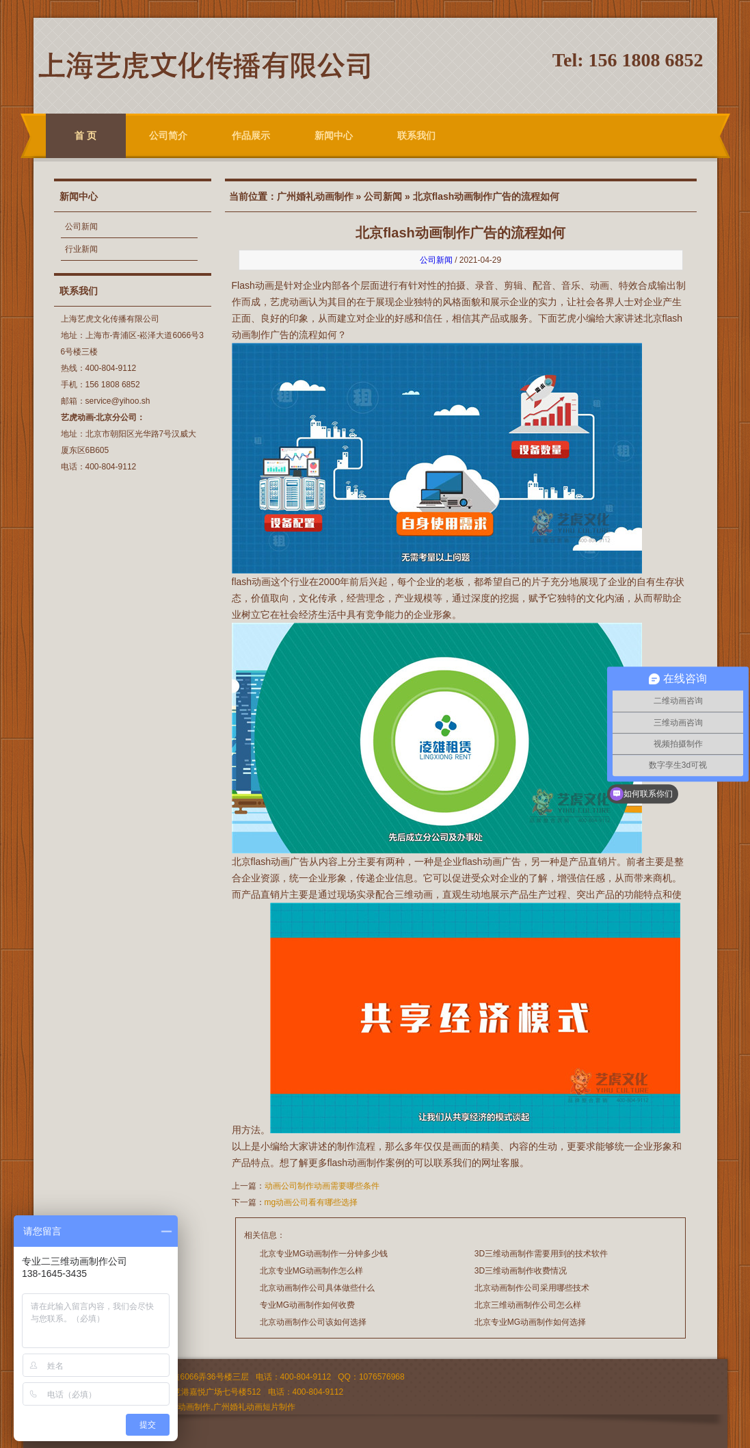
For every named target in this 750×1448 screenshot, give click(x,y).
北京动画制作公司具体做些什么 (317, 1288)
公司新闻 (81, 226)
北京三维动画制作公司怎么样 (527, 1305)
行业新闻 (81, 249)
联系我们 (416, 135)
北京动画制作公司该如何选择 (313, 1322)
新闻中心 (333, 135)
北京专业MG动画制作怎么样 (311, 1271)
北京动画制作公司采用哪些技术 (531, 1288)
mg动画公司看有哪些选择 (311, 1202)
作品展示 (251, 135)
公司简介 (168, 135)
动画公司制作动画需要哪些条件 (322, 1186)
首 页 (85, 135)
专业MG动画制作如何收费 (307, 1305)
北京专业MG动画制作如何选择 (530, 1322)
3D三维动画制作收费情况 (520, 1271)
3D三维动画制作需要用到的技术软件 (541, 1253)
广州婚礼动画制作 (315, 196)
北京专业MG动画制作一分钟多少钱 (324, 1253)
